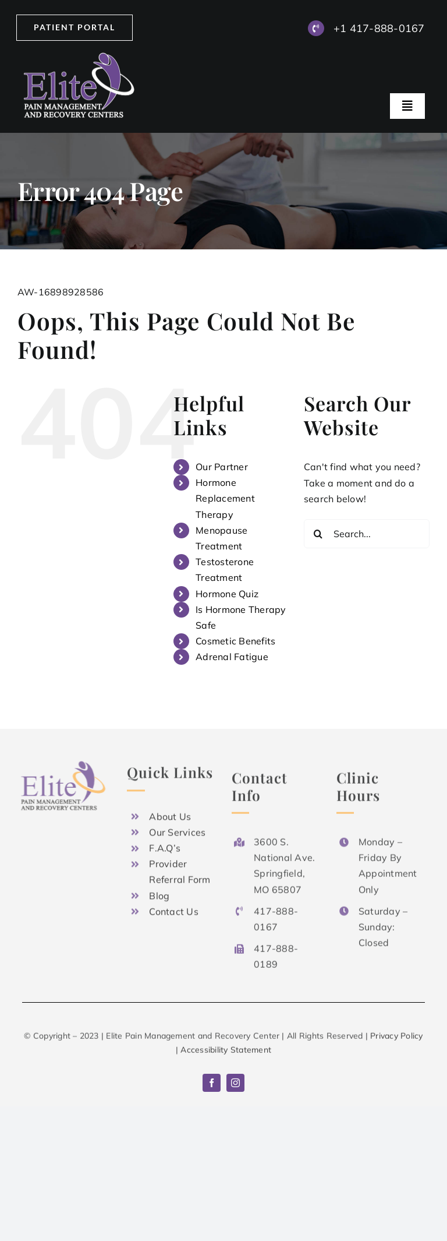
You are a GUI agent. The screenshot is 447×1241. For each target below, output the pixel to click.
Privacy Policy (396, 1038)
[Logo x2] (80, 57)
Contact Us (173, 908)
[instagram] (235, 1083)
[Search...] (367, 533)
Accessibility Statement (225, 1052)
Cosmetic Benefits (235, 641)
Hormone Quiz (227, 594)
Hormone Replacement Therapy (225, 498)
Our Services (177, 829)
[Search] (318, 533)
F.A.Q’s (164, 845)
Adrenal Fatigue (232, 656)
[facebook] (212, 1083)
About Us (170, 813)
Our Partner (222, 467)
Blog (159, 892)
